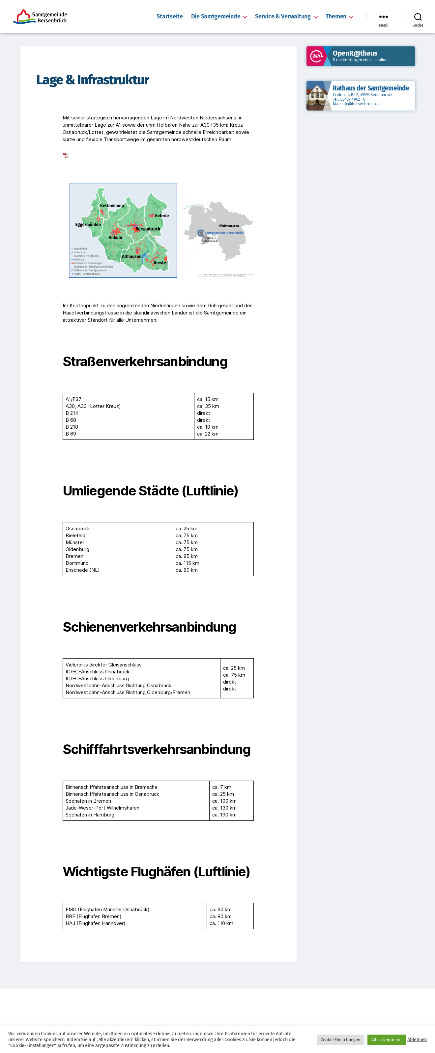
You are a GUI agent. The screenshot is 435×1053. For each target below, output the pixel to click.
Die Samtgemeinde (216, 16)
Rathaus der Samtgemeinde (371, 88)
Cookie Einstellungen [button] (341, 1039)
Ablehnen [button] (417, 1039)
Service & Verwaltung (282, 16)
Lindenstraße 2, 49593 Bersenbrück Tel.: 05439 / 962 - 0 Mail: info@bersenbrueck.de (362, 99)
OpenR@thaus (355, 53)
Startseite (170, 16)
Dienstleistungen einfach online (360, 60)
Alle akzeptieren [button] (386, 1039)
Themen (336, 16)
